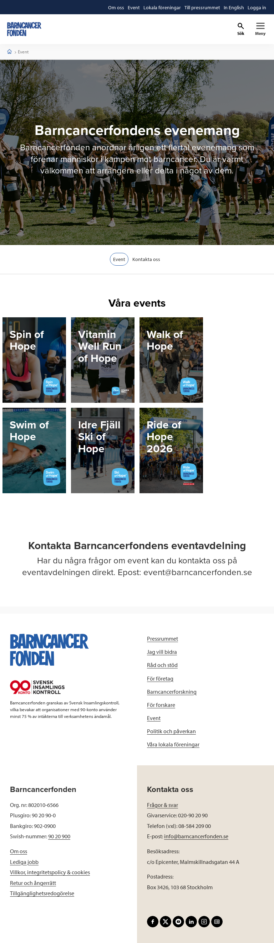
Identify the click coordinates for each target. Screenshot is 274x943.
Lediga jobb (24, 861)
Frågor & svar (162, 804)
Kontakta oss (147, 259)
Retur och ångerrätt (33, 882)
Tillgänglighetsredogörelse (42, 893)
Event (119, 259)
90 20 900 (59, 836)
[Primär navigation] (260, 29)
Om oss (18, 851)
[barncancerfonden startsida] (24, 29)
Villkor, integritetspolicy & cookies (50, 872)
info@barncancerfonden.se (196, 836)
